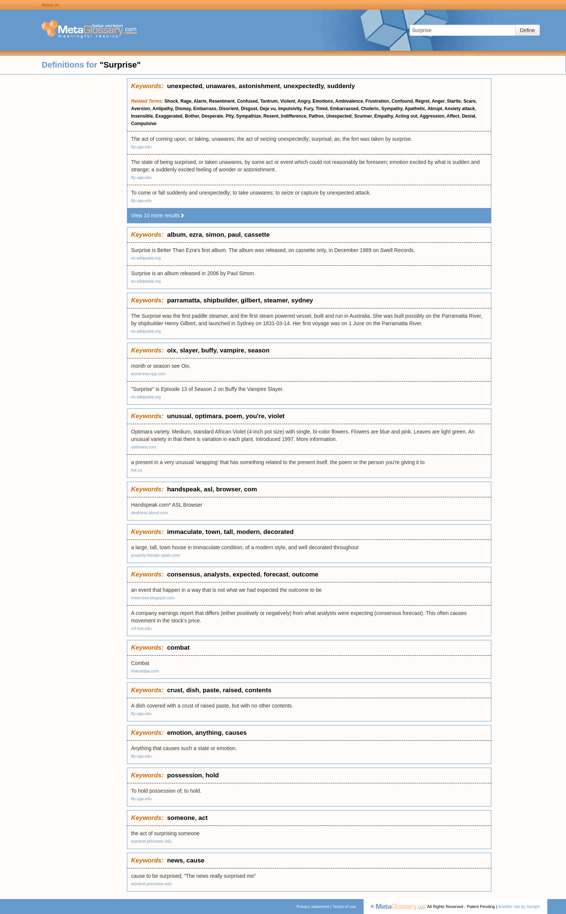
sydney (302, 300)
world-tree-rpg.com (148, 373)
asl (208, 489)
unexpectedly (303, 86)
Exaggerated (168, 116)
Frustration (377, 101)
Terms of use (344, 906)
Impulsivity (289, 108)
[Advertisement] (63, 190)
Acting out (406, 116)
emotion (179, 732)
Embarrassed (344, 108)
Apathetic (415, 108)
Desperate (212, 116)
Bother (192, 116)
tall (228, 531)
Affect (453, 116)
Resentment (222, 101)
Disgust (249, 108)
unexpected (184, 86)
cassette (257, 234)
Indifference (293, 116)
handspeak (183, 489)
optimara (208, 416)
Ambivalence (349, 101)
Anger (438, 101)
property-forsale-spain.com (155, 555)
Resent (271, 116)
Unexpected (339, 116)
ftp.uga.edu (141, 146)
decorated (278, 531)
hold (212, 775)
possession (184, 775)
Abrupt (434, 108)
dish (192, 690)
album (176, 234)
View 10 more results (158, 215)
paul (234, 234)
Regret (422, 101)
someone (181, 817)
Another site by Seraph (519, 906)
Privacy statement (312, 906)
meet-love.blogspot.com (153, 598)
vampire (232, 350)
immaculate (184, 531)
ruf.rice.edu (141, 628)
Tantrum (269, 101)
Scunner (362, 116)
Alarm (200, 101)
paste (211, 690)
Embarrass (205, 108)
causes (236, 732)
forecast (276, 574)
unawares (220, 86)
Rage (185, 101)
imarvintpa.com (145, 671)
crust (175, 690)
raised (232, 690)
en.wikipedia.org (146, 258)
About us (50, 5)
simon (214, 234)
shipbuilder (220, 300)
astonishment (259, 86)
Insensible (142, 116)
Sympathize (248, 116)
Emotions (322, 101)
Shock (171, 101)
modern (248, 531)
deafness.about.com (149, 512)
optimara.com (143, 447)
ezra (195, 234)
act (203, 817)
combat (178, 647)
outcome (305, 574)
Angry (304, 101)
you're (255, 416)
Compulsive (143, 123)
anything (208, 732)
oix (171, 350)
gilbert (250, 300)
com (250, 489)
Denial (468, 116)
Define (527, 30)
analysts (216, 574)
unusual (179, 416)
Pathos (316, 116)
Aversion (140, 108)
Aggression (432, 116)
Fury (308, 108)
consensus (183, 574)
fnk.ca (136, 470)
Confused (247, 101)
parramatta (183, 300)
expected (246, 574)
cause (195, 860)
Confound (402, 101)
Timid (321, 108)
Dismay (183, 108)
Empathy (383, 116)
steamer (275, 300)
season (259, 350)
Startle (454, 101)
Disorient (228, 108)
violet (276, 416)
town (212, 531)
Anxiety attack (460, 108)
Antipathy (162, 108)
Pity (229, 116)
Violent (287, 101)
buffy (208, 350)
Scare (469, 101)
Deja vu (268, 108)
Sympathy (391, 108)
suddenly (341, 86)
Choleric (370, 108)
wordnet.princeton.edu (151, 841)
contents (258, 690)
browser (228, 489)
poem (233, 416)
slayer (189, 350)
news (175, 860)
